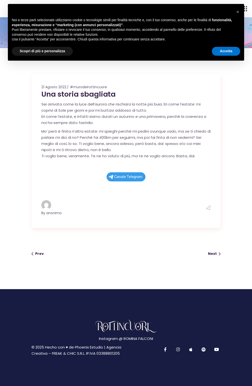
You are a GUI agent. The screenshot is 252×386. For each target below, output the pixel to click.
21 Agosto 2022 (53, 87)
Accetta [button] (226, 51)
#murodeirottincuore (88, 87)
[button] (238, 12)
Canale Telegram (125, 177)
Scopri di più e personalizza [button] (42, 51)
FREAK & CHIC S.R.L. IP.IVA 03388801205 (86, 353)
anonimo (54, 213)
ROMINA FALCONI (138, 338)
